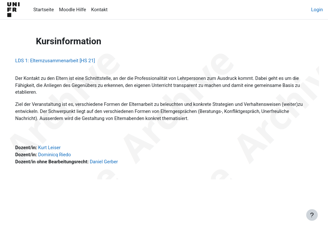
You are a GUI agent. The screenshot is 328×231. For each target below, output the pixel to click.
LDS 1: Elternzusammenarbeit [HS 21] (64, 61)
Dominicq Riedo (64, 156)
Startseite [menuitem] (43, 10)
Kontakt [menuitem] (99, 10)
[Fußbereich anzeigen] (312, 215)
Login (317, 10)
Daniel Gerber (114, 163)
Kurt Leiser (59, 149)
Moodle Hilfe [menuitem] (72, 10)
